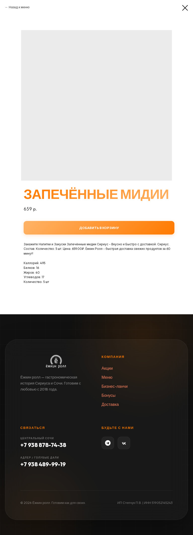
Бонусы (109, 395)
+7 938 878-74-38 (43, 444)
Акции (107, 368)
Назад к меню (19, 7)
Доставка (110, 404)
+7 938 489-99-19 (43, 464)
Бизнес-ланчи (115, 386)
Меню (107, 377)
